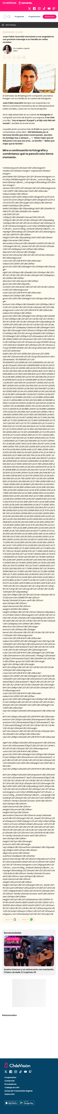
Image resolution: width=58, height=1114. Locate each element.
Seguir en (10, 919)
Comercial (9, 1081)
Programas (19, 16)
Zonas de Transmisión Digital (18, 1091)
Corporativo (10, 1077)
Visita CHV (9, 1094)
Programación (34, 16)
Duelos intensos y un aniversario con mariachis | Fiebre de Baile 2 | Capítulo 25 (29, 971)
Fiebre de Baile (13, 939)
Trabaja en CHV (11, 1087)
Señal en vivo (49, 17)
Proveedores (10, 1084)
